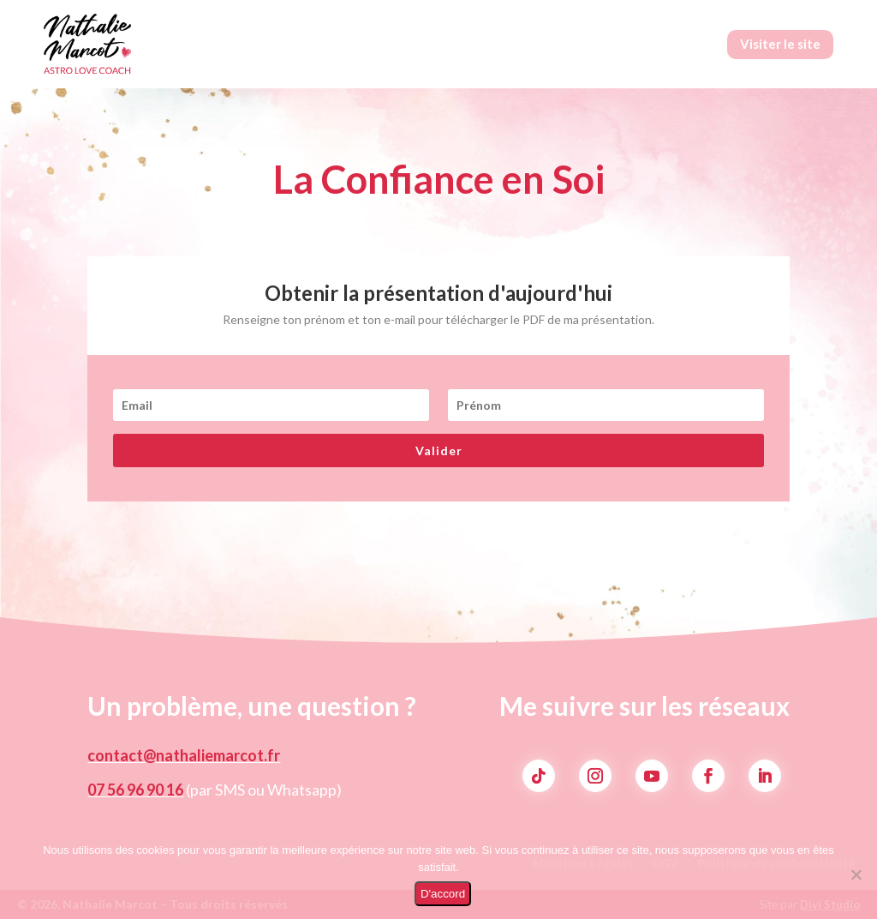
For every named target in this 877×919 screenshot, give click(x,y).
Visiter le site (780, 43)
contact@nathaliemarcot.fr (183, 755)
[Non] (855, 874)
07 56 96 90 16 (135, 789)
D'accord (443, 893)
